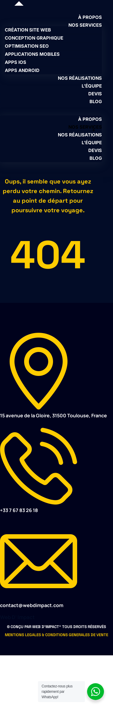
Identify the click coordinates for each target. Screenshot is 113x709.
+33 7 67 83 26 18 (19, 510)
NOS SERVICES (85, 25)
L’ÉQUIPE (92, 86)
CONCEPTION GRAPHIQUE (34, 38)
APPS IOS (15, 62)
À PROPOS (90, 17)
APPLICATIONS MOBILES (32, 54)
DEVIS (95, 94)
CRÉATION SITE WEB (28, 30)
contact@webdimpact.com (31, 605)
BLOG (95, 101)
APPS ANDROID (22, 70)
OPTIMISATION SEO (27, 46)
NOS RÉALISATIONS (80, 78)
